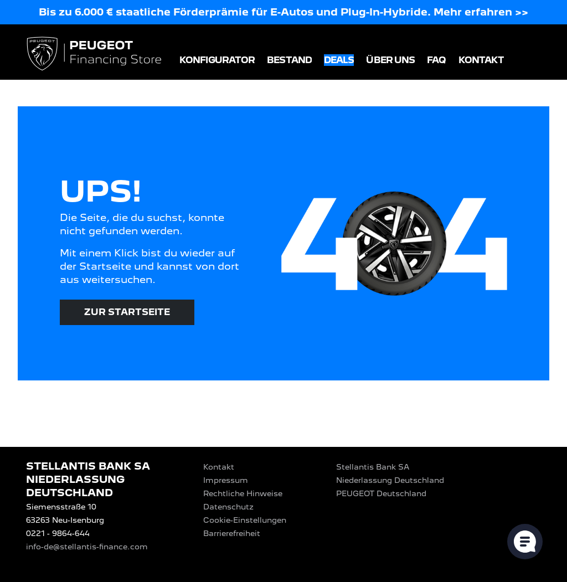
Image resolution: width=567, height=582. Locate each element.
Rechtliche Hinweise (242, 493)
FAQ (436, 60)
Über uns (390, 60)
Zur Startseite (127, 312)
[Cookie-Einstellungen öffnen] (525, 541)
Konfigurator (217, 60)
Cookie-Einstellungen (244, 520)
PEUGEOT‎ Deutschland (381, 493)
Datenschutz (228, 506)
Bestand (289, 60)
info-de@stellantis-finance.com (87, 546)
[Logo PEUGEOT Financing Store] (95, 54)
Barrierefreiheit (231, 533)
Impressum (225, 480)
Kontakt (481, 60)
